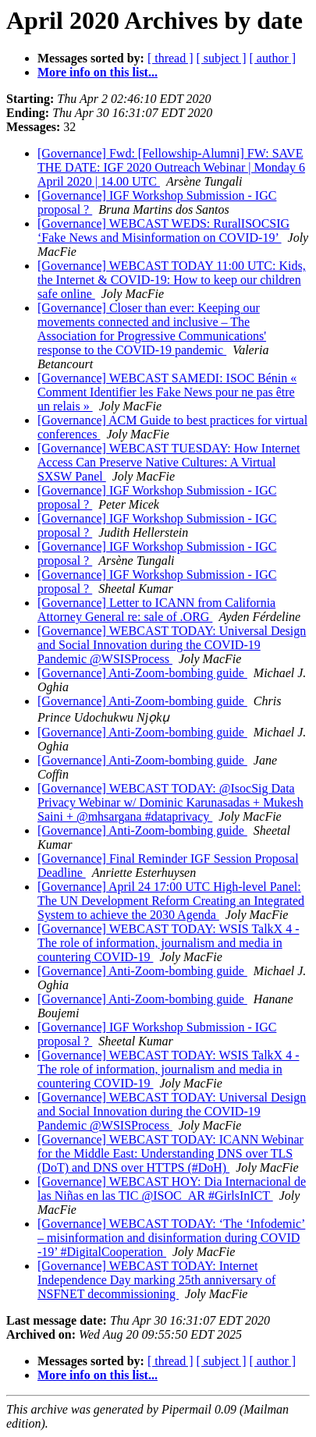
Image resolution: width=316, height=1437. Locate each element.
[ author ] (273, 58)
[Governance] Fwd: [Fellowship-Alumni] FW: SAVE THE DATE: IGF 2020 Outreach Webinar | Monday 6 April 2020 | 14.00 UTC (171, 167)
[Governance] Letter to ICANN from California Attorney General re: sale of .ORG (156, 609)
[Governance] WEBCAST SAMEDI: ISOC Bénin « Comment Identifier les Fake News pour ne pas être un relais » (166, 392)
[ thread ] (170, 58)
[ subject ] (222, 58)
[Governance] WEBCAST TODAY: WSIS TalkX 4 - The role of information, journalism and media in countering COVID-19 (168, 942)
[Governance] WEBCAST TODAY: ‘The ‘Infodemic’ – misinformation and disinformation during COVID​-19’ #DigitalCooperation (171, 1237)
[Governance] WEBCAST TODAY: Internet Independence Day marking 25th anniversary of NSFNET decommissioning (156, 1279)
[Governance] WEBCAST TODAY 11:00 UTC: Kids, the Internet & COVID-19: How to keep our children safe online (171, 279)
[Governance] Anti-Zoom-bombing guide (142, 672)
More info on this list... (97, 72)
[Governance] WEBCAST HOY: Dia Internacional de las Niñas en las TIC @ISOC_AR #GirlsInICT (171, 1188)
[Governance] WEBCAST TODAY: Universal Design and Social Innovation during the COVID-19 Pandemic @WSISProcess (171, 644)
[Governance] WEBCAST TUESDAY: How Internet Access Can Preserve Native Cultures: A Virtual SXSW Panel (168, 462)
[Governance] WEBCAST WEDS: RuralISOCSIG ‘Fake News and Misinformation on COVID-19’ (163, 230)
